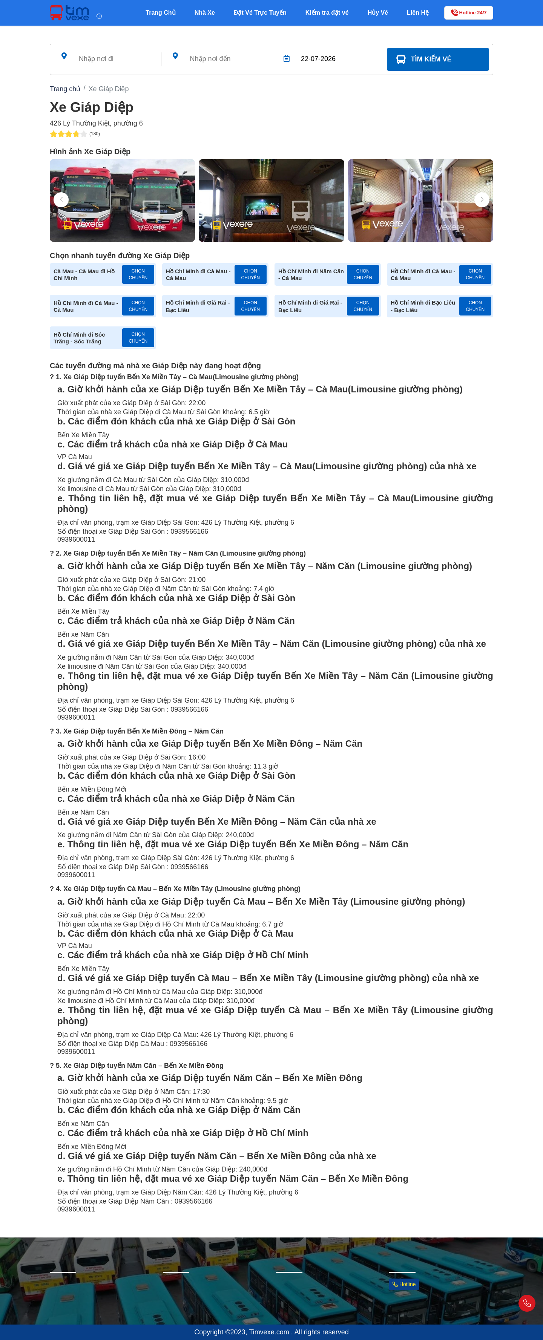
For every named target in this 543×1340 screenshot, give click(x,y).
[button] (481, 199)
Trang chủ (65, 89)
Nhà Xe (205, 12)
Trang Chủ (160, 12)
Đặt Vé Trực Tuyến (260, 12)
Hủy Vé (378, 12)
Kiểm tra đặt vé (327, 12)
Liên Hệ (418, 12)
